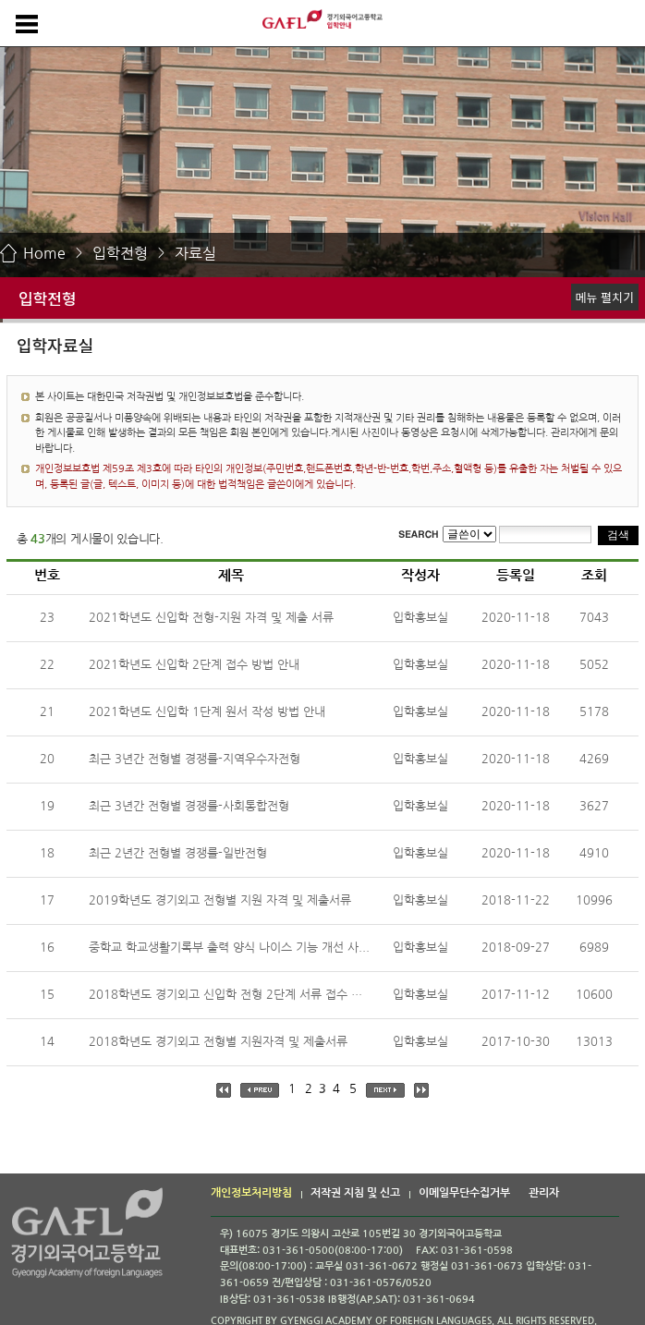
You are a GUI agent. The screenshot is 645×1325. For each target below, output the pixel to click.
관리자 (544, 1192)
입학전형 (120, 253)
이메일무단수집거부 (464, 1192)
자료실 (195, 253)
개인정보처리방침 (251, 1192)
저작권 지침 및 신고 (355, 1192)
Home (44, 253)
